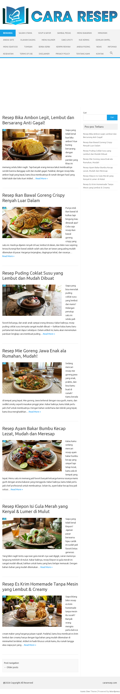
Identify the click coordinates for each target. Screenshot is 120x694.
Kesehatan (8, 54)
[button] (111, 53)
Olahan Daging (27, 40)
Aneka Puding (83, 47)
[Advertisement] (60, 81)
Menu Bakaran (84, 33)
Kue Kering (84, 40)
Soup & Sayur (44, 33)
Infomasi (112, 47)
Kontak (100, 54)
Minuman (102, 33)
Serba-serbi (44, 47)
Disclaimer (44, 54)
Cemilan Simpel (103, 40)
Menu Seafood (10, 47)
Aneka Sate (8, 40)
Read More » (42, 178)
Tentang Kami (83, 54)
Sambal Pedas (64, 33)
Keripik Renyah (63, 47)
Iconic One (85, 691)
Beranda (7, 33)
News (99, 47)
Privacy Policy (63, 54)
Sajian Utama (25, 33)
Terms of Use (26, 54)
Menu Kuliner (48, 40)
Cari (85, 113)
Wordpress (115, 691)
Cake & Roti (67, 40)
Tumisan (28, 47)
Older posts (11, 667)
